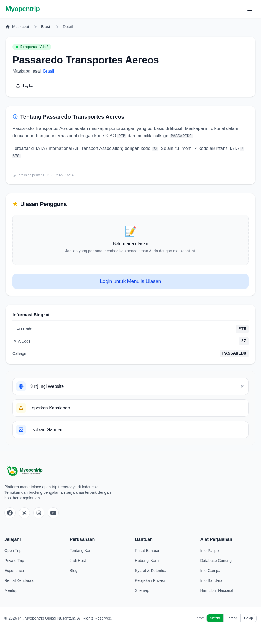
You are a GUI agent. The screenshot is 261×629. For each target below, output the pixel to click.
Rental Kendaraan (20, 580)
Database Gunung (216, 560)
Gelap (248, 618)
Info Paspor (210, 550)
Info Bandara (211, 580)
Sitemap (142, 590)
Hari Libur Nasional (216, 590)
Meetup (10, 590)
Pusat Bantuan (147, 550)
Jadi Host (78, 560)
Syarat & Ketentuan (151, 570)
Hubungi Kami (147, 560)
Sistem (215, 618)
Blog (74, 570)
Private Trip (14, 560)
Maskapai (17, 26)
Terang (232, 618)
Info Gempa (210, 570)
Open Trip (12, 550)
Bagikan (25, 85)
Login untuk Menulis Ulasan (130, 281)
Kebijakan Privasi (150, 580)
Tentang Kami (82, 550)
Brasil (46, 26)
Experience (14, 570)
